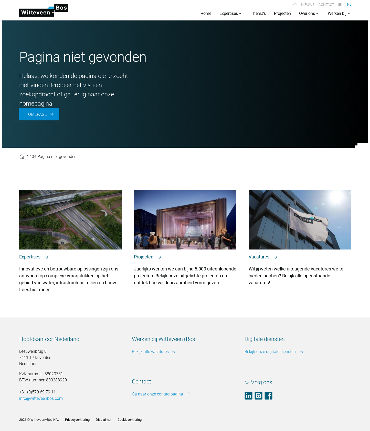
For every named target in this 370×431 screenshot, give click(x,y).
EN (340, 4)
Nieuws (307, 5)
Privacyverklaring (77, 420)
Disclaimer (103, 420)
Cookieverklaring (130, 420)
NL (349, 4)
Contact (326, 5)
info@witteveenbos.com (41, 398)
